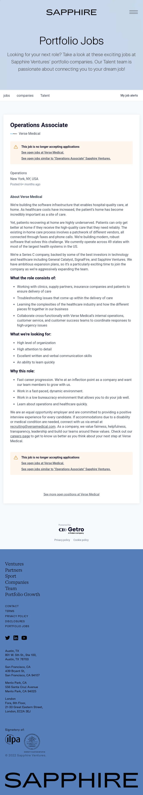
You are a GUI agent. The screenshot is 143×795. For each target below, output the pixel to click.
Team (11, 588)
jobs (6, 96)
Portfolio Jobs (17, 626)
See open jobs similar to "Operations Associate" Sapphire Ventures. (66, 158)
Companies (17, 582)
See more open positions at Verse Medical (71, 494)
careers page (20, 436)
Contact (12, 606)
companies (25, 96)
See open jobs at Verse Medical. (42, 152)
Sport (10, 576)
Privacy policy (62, 540)
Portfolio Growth (22, 594)
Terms (10, 611)
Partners (13, 570)
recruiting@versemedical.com (32, 427)
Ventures (14, 564)
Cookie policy (81, 540)
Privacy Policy (16, 616)
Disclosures (15, 621)
